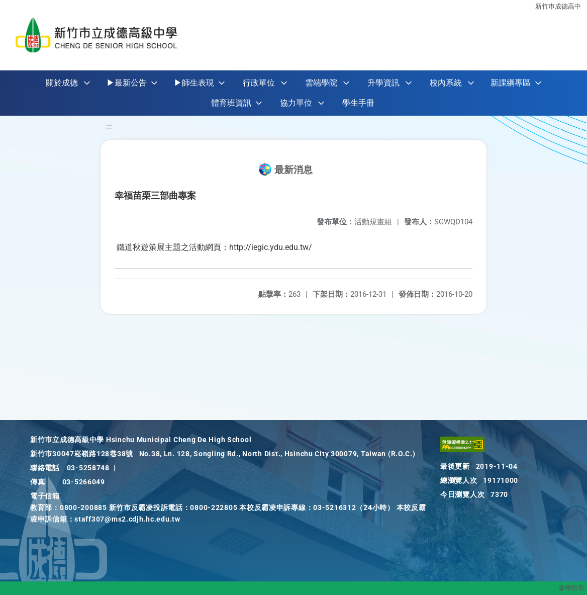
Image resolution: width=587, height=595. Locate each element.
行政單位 (259, 83)
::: (109, 126)
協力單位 (296, 103)
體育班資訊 (231, 103)
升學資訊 (383, 83)
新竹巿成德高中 (558, 6)
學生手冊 (358, 103)
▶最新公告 (127, 83)
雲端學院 (321, 83)
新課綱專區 (511, 83)
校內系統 (446, 83)
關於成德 (62, 83)
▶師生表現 (194, 83)
